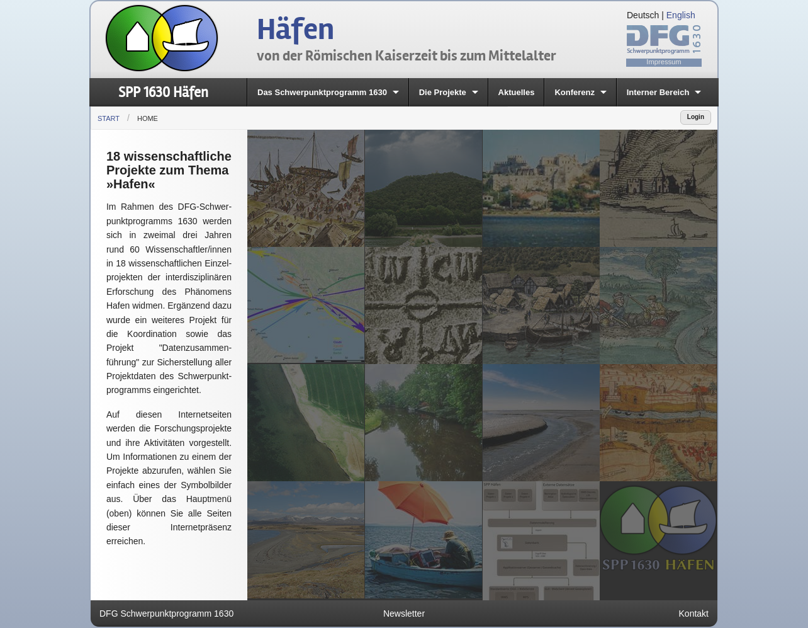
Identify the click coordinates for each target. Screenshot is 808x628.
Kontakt (694, 613)
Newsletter (404, 613)
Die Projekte (442, 92)
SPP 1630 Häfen (163, 92)
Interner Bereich (658, 92)
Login (695, 116)
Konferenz (574, 92)
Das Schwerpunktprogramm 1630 (322, 92)
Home (147, 118)
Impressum (663, 62)
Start (109, 118)
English (680, 15)
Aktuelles (516, 92)
